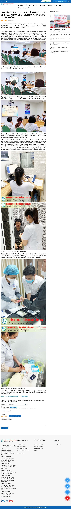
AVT (56, 5)
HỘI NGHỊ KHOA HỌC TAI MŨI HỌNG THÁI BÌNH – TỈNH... (60, 35)
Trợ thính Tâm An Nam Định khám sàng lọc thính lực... (59, 48)
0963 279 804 (8, 463)
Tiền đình (49, 5)
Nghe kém (42, 5)
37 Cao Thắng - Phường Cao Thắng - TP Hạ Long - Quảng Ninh (8, 467)
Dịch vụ (35, 5)
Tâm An (58, 444)
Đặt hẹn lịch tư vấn (60, 1)
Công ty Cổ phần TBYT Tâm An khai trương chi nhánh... (60, 39)
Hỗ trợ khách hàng (39, 440)
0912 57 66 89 (8, 470)
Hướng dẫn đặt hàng (21, 446)
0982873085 (46, 1)
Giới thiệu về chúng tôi (39, 444)
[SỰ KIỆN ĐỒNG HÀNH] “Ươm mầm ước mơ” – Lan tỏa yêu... (59, 43)
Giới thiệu (20, 5)
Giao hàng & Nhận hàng (22, 448)
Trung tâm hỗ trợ (20, 444)
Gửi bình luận (4, 427)
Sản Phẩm (28, 5)
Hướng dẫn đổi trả (21, 453)
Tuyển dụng (27, 7)
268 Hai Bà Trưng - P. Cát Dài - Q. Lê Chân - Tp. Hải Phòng (8, 447)
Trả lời (4, 410)
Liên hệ (19, 7)
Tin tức (61, 5)
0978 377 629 (8, 456)
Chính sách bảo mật (38, 448)
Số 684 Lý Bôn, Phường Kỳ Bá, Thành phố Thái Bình (8, 453)
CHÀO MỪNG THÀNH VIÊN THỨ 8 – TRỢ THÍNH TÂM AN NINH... (59, 30)
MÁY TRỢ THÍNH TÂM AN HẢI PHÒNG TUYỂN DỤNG (59, 52)
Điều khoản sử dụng (38, 446)
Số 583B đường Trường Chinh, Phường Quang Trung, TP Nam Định (7, 460)
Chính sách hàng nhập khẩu (23, 450)
